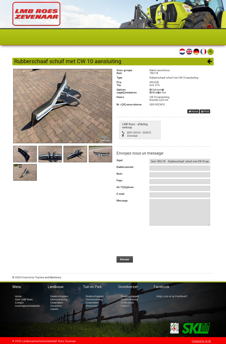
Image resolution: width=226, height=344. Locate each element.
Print (205, 111)
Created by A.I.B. (201, 341)
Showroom (91, 305)
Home (17, 37)
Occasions (104, 37)
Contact (148, 37)
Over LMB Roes (126, 37)
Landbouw (34, 37)
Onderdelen (56, 302)
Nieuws (164, 37)
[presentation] (176, 240)
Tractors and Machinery (48, 277)
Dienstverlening (58, 299)
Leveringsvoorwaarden (27, 305)
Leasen (54, 308)
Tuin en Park (56, 37)
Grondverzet (81, 37)
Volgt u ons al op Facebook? (172, 296)
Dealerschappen (59, 296)
